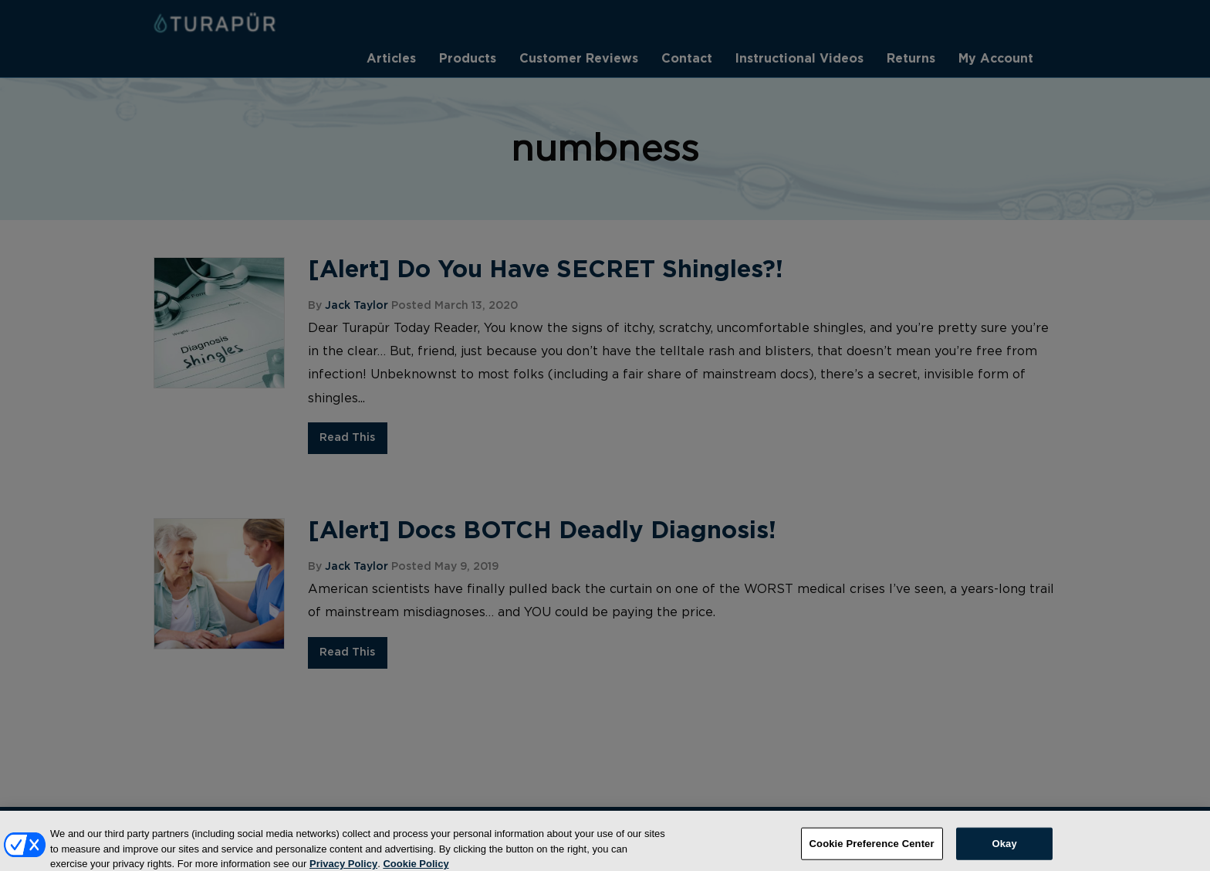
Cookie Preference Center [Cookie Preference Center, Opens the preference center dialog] (872, 848)
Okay (1004, 848)
